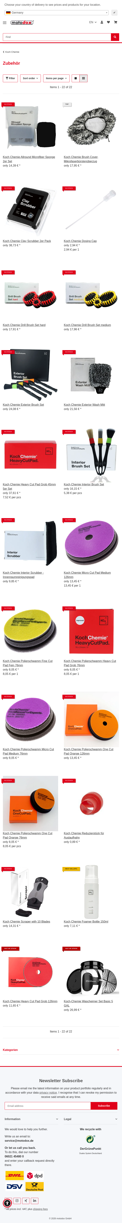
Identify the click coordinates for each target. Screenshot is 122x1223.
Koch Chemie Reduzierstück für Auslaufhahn (84, 835)
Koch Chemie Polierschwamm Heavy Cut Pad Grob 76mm (90, 663)
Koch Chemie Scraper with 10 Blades (26, 921)
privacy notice (48, 1092)
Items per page (55, 78)
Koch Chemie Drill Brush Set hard (24, 325)
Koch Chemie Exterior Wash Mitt (84, 404)
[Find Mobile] (57, 37)
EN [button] (91, 22)
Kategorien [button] (10, 1049)
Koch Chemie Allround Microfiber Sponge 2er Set (29, 159)
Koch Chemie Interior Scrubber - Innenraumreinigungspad (23, 575)
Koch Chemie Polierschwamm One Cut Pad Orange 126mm (88, 751)
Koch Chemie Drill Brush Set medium (87, 325)
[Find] (115, 37)
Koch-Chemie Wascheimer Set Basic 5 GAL (88, 1003)
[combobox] (56, 12)
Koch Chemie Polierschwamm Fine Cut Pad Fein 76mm (27, 663)
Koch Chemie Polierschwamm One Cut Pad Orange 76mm (27, 835)
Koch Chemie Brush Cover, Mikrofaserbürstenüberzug (81, 159)
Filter (10, 78)
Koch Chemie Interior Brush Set (84, 484)
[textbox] (56, 12)
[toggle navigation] (4, 21)
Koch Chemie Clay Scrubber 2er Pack (27, 241)
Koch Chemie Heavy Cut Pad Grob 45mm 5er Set (29, 486)
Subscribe (104, 1105)
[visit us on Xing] (25, 1201)
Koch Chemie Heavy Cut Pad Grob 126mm (30, 1001)
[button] (102, 22)
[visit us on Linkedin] (34, 1201)
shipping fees (40, 1209)
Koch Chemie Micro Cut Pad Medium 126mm (87, 575)
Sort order (29, 78)
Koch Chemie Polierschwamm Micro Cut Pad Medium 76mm (28, 751)
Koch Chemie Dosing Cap (80, 241)
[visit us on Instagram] (17, 1201)
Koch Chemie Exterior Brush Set (23, 404)
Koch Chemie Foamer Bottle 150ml (86, 921)
